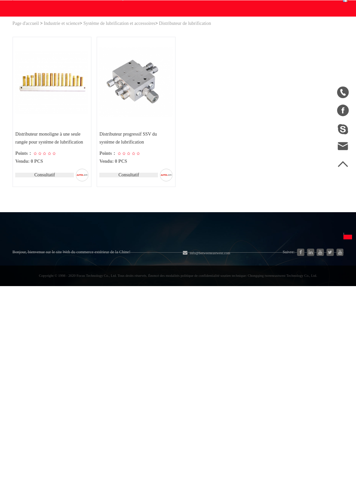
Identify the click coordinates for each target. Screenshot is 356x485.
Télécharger (146, 71)
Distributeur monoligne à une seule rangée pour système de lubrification (50, 202)
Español (255, 352)
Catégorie (82, 312)
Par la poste (307, 382)
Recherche (218, 38)
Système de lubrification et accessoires (119, 86)
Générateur (75, 352)
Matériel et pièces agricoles (147, 329)
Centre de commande (272, 42)
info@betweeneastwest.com (193, 7)
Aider (201, 71)
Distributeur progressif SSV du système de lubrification (129, 202)
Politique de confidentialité (210, 370)
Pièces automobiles (84, 364)
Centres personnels (270, 34)
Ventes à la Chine (31, 385)
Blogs (181, 71)
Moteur (126, 340)
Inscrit (280, 6)
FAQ (200, 328)
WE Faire (111, 71)
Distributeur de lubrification (185, 86)
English (254, 340)
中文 (251, 328)
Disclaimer (207, 352)
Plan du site (25, 361)
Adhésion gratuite (214, 340)
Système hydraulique (86, 329)
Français (324, 38)
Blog (18, 349)
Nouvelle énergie (82, 376)
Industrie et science (61, 86)
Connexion (255, 6)
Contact (224, 71)
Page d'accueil (26, 86)
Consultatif (43, 239)
